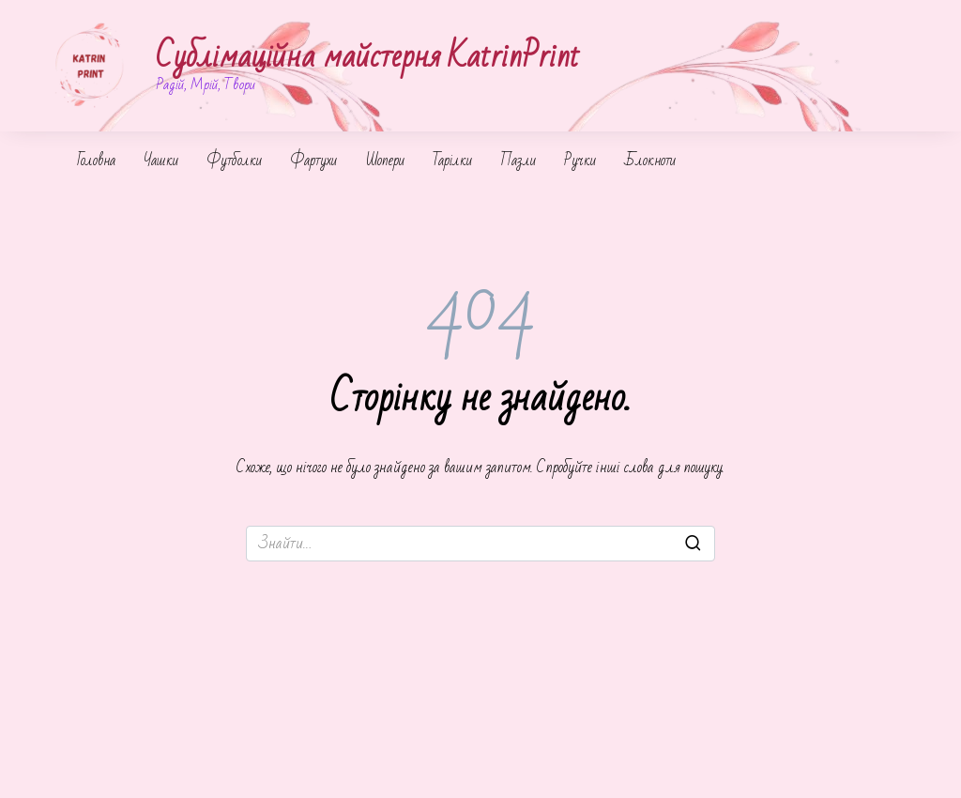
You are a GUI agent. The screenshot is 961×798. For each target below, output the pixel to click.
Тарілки (452, 160)
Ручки (580, 160)
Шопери (384, 160)
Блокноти (650, 160)
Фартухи (313, 160)
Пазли (518, 160)
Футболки (234, 160)
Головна (96, 160)
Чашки (161, 160)
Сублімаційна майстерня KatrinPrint (368, 56)
